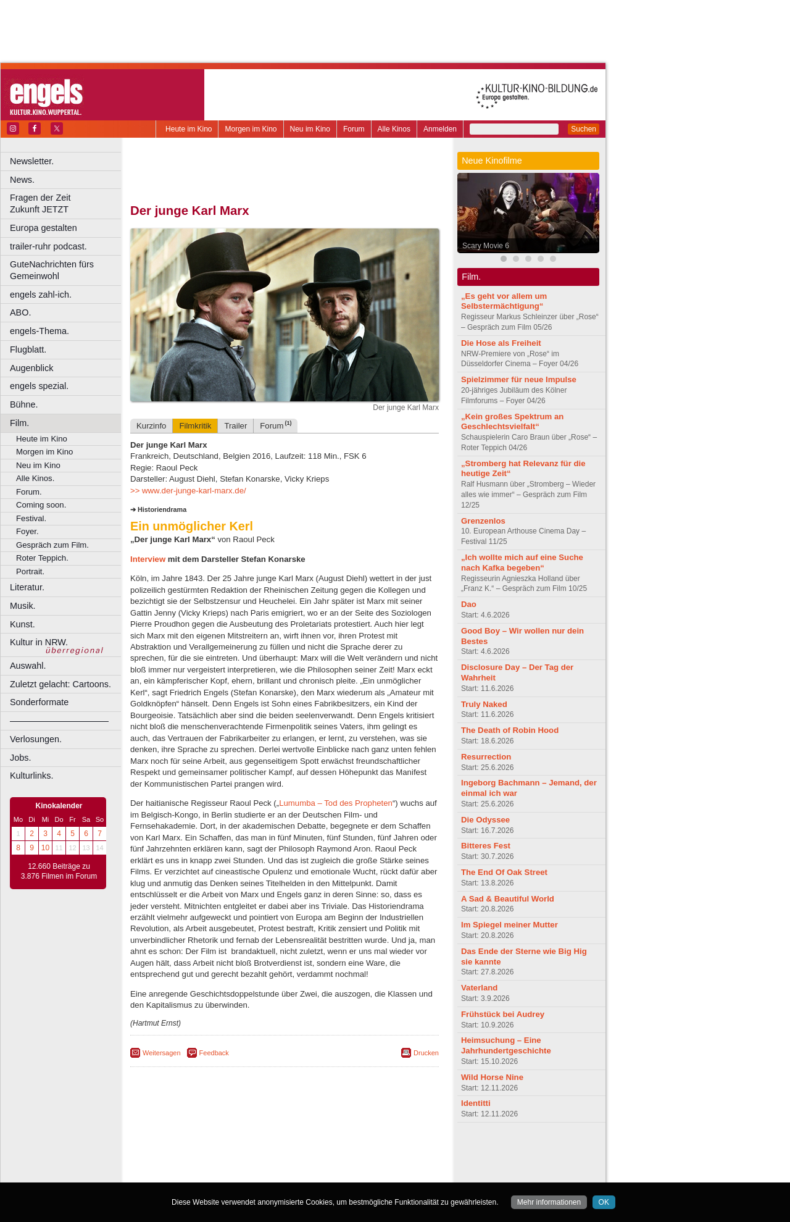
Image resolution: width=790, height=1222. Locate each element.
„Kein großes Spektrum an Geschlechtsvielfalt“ (512, 422)
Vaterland (479, 987)
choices (218, 1162)
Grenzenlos (483, 520)
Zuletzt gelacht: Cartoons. (60, 684)
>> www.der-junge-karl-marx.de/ (188, 490)
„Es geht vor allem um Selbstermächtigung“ (504, 301)
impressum (277, 1152)
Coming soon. (41, 504)
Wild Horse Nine (492, 1077)
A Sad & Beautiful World (507, 898)
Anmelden (440, 129)
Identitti (476, 1103)
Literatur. (27, 587)
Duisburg (376, 1173)
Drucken (426, 1053)
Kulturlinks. (31, 775)
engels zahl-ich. (41, 294)
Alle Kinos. (35, 478)
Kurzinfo (151, 425)
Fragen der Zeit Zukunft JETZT (67, 203)
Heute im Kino (188, 129)
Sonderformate (39, 702)
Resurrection (486, 756)
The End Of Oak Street (504, 872)
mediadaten (384, 1152)
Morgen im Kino (250, 129)
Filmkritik (195, 425)
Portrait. (30, 571)
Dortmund (301, 1173)
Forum (354, 129)
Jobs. (20, 758)
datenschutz (321, 1152)
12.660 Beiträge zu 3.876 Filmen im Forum (59, 871)
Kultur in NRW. (39, 642)
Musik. (23, 606)
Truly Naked (484, 704)
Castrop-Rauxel (254, 1173)
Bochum (190, 1173)
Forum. (29, 491)
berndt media (231, 1152)
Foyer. (27, 531)
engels (248, 1162)
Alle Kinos (394, 129)
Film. (19, 423)
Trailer (235, 425)
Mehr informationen (549, 1202)
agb (353, 1152)
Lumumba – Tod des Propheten (336, 803)
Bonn (216, 1173)
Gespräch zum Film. (52, 545)
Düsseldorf (339, 1173)
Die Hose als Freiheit (501, 343)
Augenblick (31, 368)
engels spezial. (39, 386)
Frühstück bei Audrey (502, 1014)
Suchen (583, 129)
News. (22, 180)
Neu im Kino (310, 129)
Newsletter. (32, 161)
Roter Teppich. (42, 558)
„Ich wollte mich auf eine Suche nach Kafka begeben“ (522, 562)
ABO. (20, 312)
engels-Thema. (39, 331)
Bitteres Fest (485, 845)
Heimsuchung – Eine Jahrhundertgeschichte (506, 1045)
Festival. (31, 518)
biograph (185, 1162)
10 (45, 847)
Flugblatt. (28, 349)
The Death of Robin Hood (510, 730)
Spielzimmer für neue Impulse (518, 379)
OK (604, 1202)
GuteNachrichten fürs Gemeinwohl (52, 270)
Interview (149, 559)
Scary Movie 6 (485, 245)
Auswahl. (28, 666)
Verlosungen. (36, 739)
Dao (468, 604)
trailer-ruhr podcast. (48, 246)
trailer (284, 1162)
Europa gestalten (43, 228)
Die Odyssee (485, 819)
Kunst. (22, 624)
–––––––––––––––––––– (59, 721)
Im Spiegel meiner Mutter (509, 924)
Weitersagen (162, 1053)
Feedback (214, 1053)
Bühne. (24, 404)
